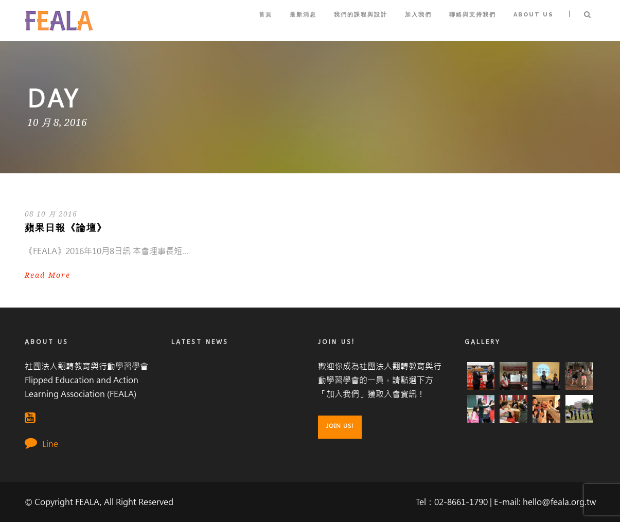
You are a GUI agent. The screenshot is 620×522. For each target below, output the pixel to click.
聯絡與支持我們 (472, 14)
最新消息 (303, 14)
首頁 (265, 14)
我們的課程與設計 (360, 14)
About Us (533, 14)
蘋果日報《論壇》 (66, 227)
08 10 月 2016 (51, 214)
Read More (47, 275)
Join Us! (339, 426)
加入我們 (418, 14)
